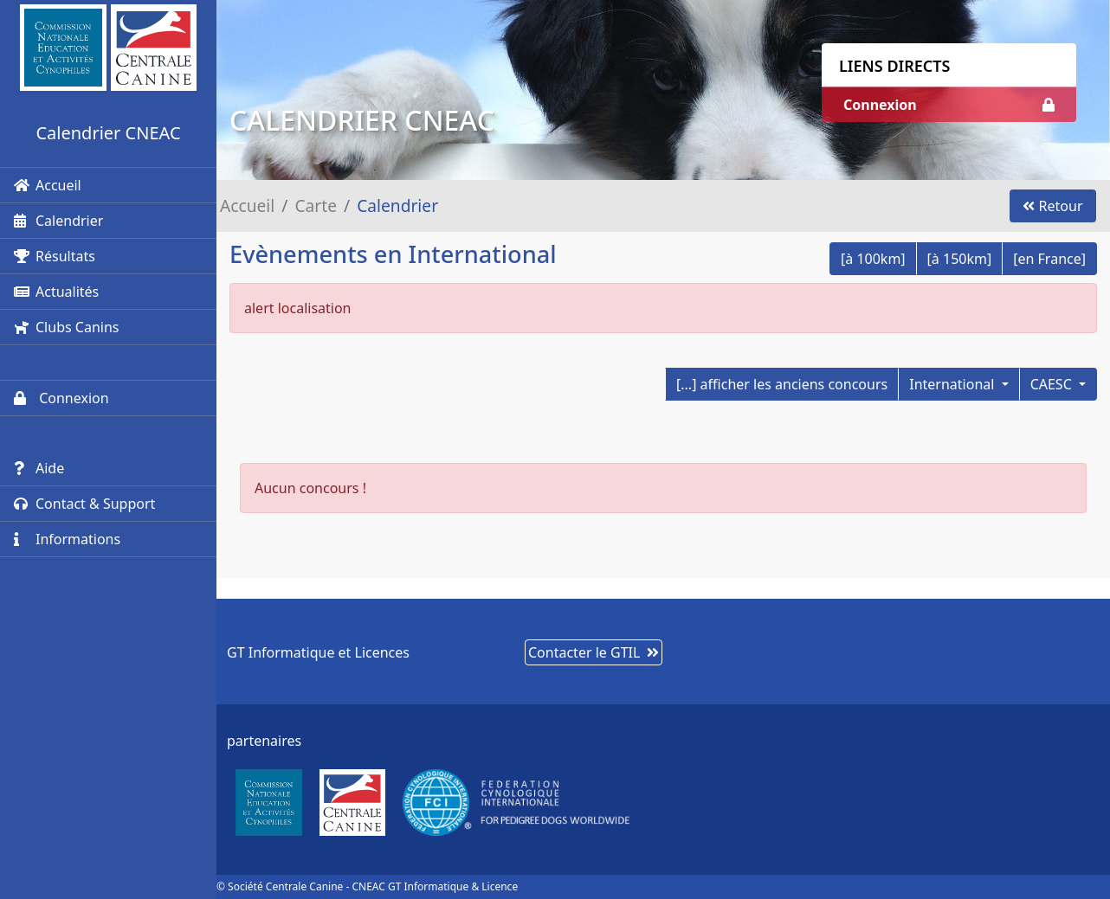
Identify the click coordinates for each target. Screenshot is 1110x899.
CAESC (1052, 384)
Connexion (61, 398)
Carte (315, 205)
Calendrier (58, 220)
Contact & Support (84, 503)
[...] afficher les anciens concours (781, 384)
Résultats (54, 256)
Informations (67, 539)
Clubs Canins (66, 327)
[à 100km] (873, 258)
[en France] (1049, 258)
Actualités (56, 291)
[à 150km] (959, 258)
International (953, 384)
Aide (39, 468)
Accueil (47, 185)
